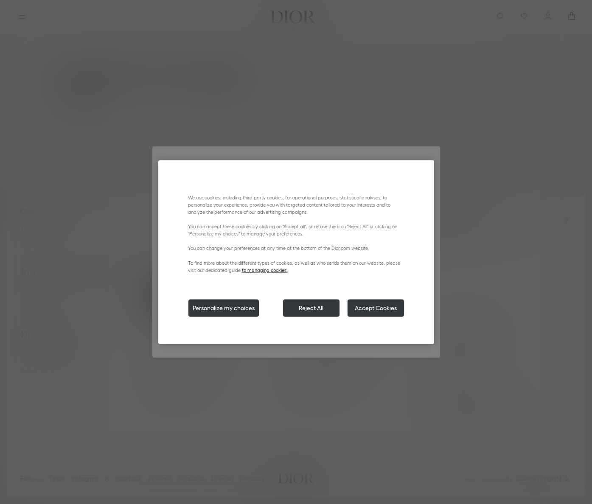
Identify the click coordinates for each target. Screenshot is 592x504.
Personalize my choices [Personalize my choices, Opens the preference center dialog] (224, 307)
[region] (296, 252)
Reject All (311, 307)
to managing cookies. (265, 269)
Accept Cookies (376, 307)
